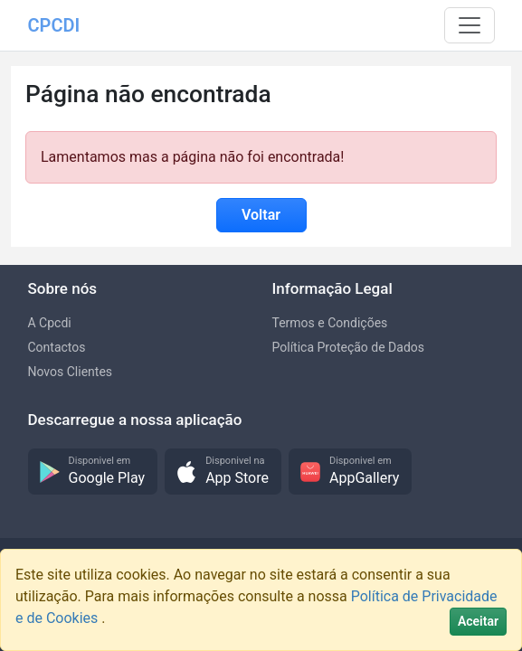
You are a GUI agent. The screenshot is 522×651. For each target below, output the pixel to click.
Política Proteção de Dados (348, 347)
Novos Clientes (70, 371)
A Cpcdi (49, 323)
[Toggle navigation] (469, 25)
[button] (93, 471)
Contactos (57, 347)
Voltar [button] (261, 214)
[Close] (478, 622)
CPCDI (54, 25)
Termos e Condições (330, 323)
